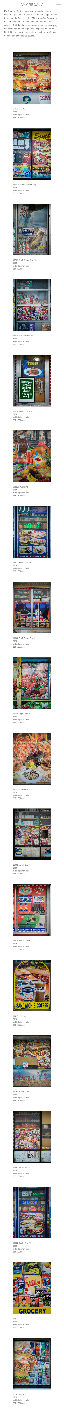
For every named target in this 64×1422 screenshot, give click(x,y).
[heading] (32, 5)
